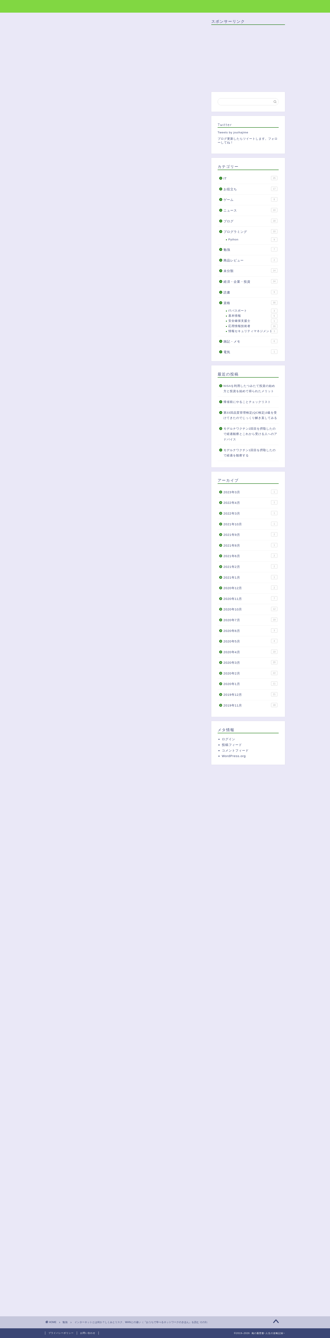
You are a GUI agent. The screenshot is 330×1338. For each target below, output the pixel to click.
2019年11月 (250, 705)
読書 (250, 292)
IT (250, 178)
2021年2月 (250, 566)
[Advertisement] (125, 272)
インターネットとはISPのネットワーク (103, 340)
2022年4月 (250, 502)
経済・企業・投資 (250, 281)
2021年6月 (250, 556)
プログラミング (250, 231)
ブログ (250, 221)
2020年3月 (250, 662)
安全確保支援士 (252, 321)
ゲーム (250, 199)
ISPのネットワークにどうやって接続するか (106, 347)
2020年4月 (250, 652)
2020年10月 (250, 609)
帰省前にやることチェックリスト (247, 402)
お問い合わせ (87, 1333)
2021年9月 (250, 534)
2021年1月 (250, 577)
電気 (250, 352)
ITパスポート (252, 311)
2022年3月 (250, 513)
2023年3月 (250, 492)
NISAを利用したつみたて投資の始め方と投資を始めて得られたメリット (249, 388)
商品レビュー (250, 260)
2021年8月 (250, 545)
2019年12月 (250, 694)
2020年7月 (250, 620)
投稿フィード (232, 745)
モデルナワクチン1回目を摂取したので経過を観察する (250, 453)
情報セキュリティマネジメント (252, 331)
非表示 (131, 325)
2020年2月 (250, 673)
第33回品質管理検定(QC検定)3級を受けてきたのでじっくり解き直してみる (250, 415)
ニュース (250, 210)
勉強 (55, 27)
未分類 (250, 270)
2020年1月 (250, 683)
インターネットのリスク (92, 353)
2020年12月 (250, 588)
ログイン (228, 739)
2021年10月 (250, 524)
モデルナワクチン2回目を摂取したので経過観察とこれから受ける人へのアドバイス (250, 434)
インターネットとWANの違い (96, 359)
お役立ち (250, 189)
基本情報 (252, 316)
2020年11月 (250, 598)
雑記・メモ (250, 341)
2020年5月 (250, 641)
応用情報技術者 (252, 326)
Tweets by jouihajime (233, 132)
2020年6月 (250, 630)
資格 (250, 302)
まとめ (79, 366)
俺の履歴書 (56, 6)
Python (252, 239)
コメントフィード (235, 750)
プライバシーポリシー (61, 1333)
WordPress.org (234, 756)
